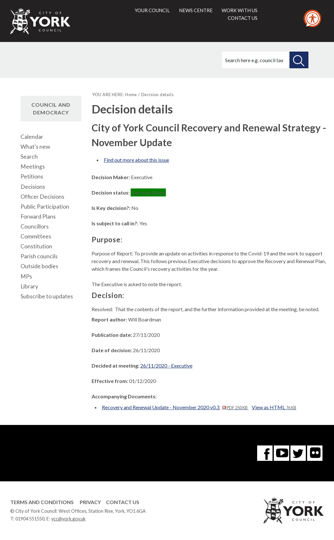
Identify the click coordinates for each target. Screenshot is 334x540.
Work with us (239, 10)
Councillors (34, 226)
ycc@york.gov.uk (68, 518)
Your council (152, 10)
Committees (35, 236)
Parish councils (39, 256)
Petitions (31, 176)
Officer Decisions (42, 196)
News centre (196, 10)
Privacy (90, 502)
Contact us (242, 18)
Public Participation (44, 206)
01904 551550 (30, 518)
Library (29, 286)
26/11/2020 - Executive (166, 365)
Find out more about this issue (136, 160)
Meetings (32, 166)
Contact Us (122, 502)
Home (131, 94)
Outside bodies (39, 266)
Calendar (31, 136)
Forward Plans (38, 216)
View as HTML (274, 407)
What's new (35, 146)
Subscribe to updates (46, 296)
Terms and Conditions (42, 502)
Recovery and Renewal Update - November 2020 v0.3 (175, 407)
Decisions (32, 186)
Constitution (36, 246)
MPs (26, 276)
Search (29, 156)
